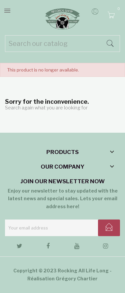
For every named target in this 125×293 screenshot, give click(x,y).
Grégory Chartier (77, 278)
